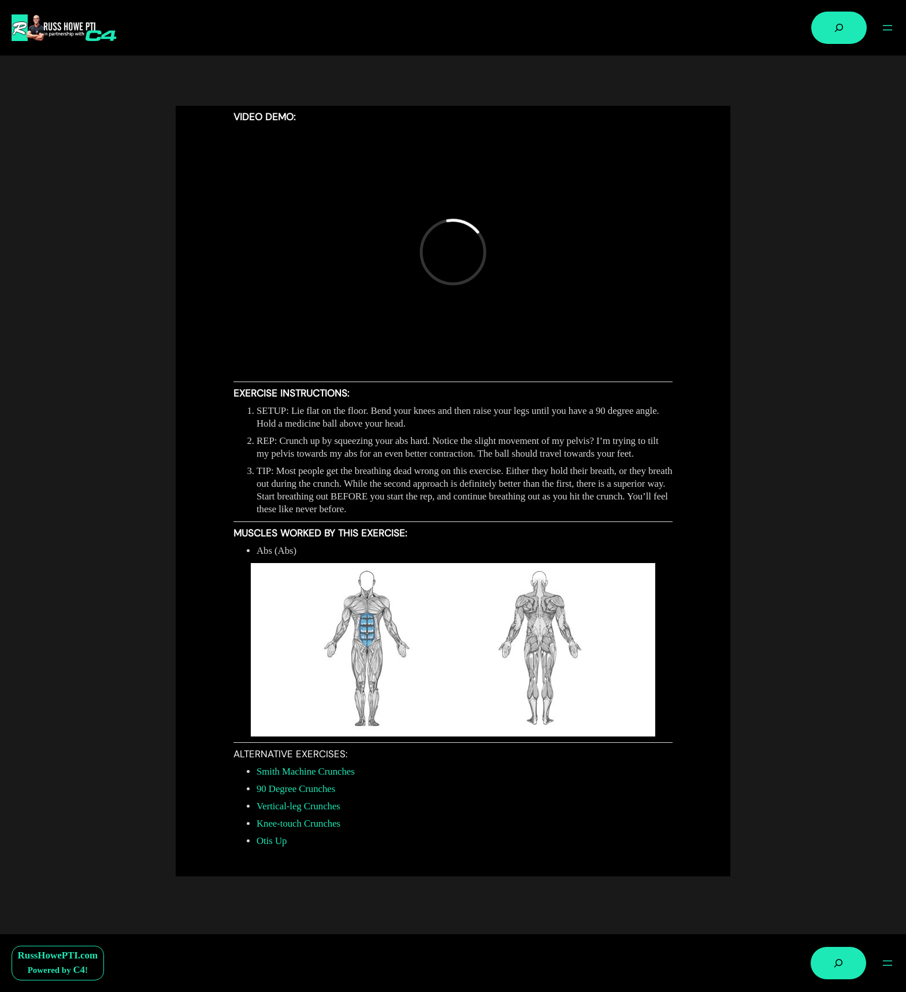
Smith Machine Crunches (306, 771)
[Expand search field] (839, 28)
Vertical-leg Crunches (298, 806)
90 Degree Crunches (296, 788)
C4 (79, 969)
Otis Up (272, 840)
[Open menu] (887, 28)
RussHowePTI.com (58, 955)
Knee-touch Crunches (298, 823)
